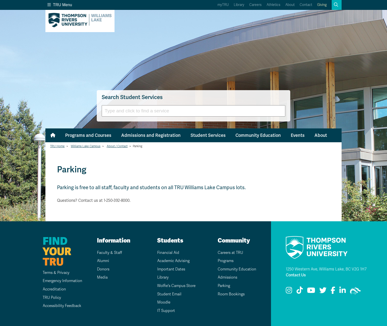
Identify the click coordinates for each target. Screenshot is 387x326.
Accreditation (51, 289)
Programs (225, 260)
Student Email (168, 294)
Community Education (258, 135)
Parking (223, 285)
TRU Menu (59, 5)
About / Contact (117, 146)
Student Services (208, 135)
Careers (255, 5)
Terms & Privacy (53, 272)
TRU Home (57, 146)
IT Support (165, 310)
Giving (322, 5)
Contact (306, 5)
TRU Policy (48, 297)
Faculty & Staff (109, 252)
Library (239, 5)
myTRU (223, 5)
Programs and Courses (88, 135)
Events (298, 135)
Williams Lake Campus (85, 146)
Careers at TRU (230, 252)
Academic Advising (173, 260)
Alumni (102, 260)
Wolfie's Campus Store (176, 285)
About (290, 5)
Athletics (273, 5)
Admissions (226, 277)
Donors (102, 269)
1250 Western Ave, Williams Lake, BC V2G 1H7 (326, 269)
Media (101, 277)
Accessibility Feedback (59, 305)
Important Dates (171, 269)
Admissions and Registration (151, 135)
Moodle (162, 302)
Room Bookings (230, 294)
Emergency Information (60, 280)
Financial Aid (167, 252)
